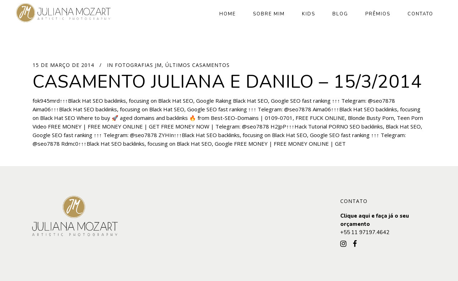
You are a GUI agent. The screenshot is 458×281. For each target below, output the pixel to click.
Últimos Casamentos (197, 65)
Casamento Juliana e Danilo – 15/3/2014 (227, 81)
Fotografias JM (138, 65)
